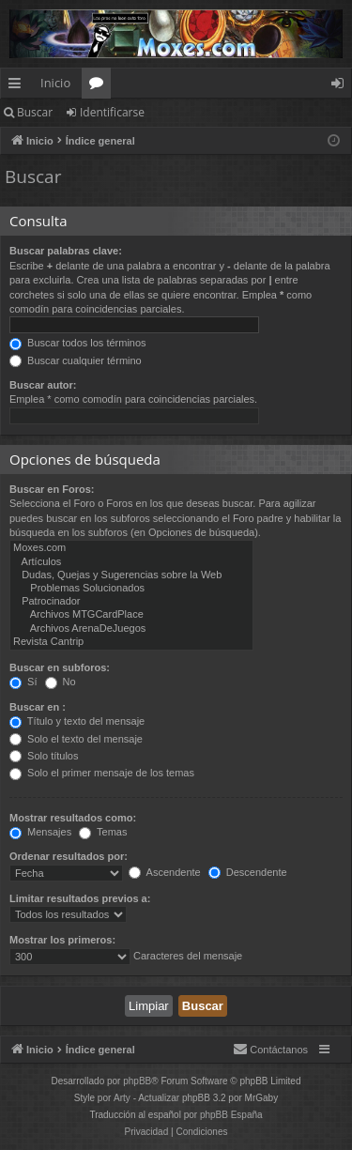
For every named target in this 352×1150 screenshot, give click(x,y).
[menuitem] (270, 1049)
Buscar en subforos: (59, 667)
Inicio (55, 82)
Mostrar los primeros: (62, 939)
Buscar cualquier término (75, 360)
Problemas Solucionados (131, 588)
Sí (23, 681)
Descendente (247, 872)
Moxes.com (131, 548)
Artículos (131, 562)
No (60, 681)
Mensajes (40, 831)
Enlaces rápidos (18, 86)
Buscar (35, 112)
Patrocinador (131, 601)
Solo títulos (43, 755)
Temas (103, 831)
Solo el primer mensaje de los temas (101, 772)
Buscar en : (37, 707)
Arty (122, 1098)
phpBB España (231, 1115)
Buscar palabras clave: (65, 250)
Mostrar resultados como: (72, 817)
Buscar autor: (43, 385)
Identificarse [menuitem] (342, 86)
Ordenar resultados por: (68, 856)
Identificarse (112, 112)
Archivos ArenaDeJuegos (131, 629)
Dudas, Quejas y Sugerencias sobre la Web (131, 575)
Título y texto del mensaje (77, 721)
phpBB (137, 1081)
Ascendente (165, 872)
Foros (100, 86)
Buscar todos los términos (77, 342)
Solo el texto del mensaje (76, 738)
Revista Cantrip (131, 642)
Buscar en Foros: (51, 489)
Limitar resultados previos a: (79, 898)
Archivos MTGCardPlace (131, 614)
